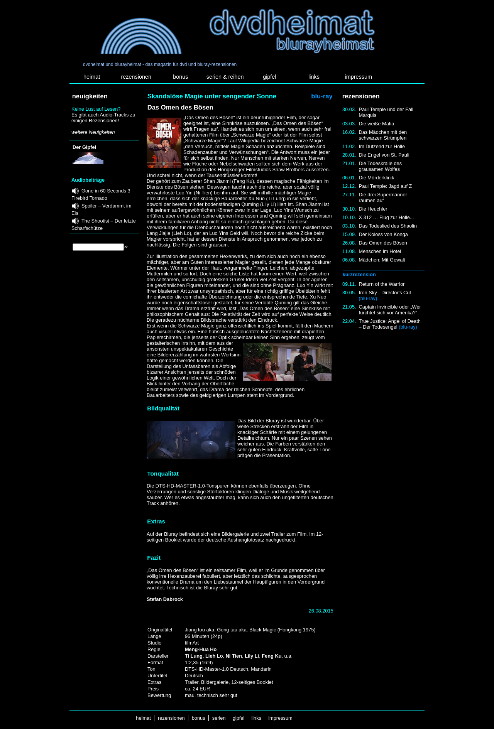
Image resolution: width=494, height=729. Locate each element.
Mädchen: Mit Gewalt (382, 260)
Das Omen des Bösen (383, 243)
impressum (358, 77)
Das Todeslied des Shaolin (388, 226)
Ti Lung (194, 656)
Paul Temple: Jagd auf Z (385, 186)
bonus (180, 77)
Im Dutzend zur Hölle (382, 146)
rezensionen (136, 77)
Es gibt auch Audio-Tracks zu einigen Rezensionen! (103, 117)
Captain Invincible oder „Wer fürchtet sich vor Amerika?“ (390, 310)
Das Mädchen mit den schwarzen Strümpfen (383, 135)
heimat (91, 77)
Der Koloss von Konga (383, 234)
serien (219, 718)
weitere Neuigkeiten (93, 132)
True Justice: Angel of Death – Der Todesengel (390, 324)
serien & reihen (225, 77)
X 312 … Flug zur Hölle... (386, 217)
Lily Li (252, 656)
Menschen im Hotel (380, 251)
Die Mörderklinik (376, 178)
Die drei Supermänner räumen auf (383, 197)
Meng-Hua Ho (201, 649)
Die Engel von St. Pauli (384, 155)
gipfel (269, 77)
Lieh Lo (214, 656)
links (314, 77)
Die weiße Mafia (376, 124)
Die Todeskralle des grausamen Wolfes (380, 166)
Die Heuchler (373, 209)
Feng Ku (271, 656)
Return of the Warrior (382, 284)
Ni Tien (234, 656)
